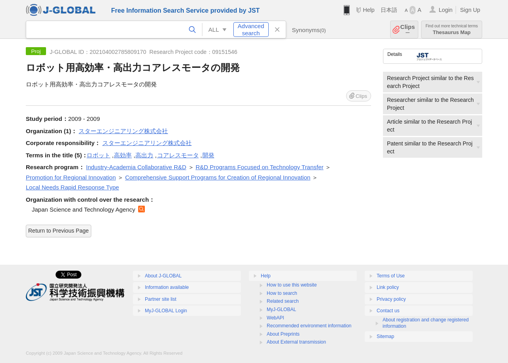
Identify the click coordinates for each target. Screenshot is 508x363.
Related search (283, 301)
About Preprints (283, 334)
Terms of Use (391, 276)
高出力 (144, 155)
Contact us (388, 310)
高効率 (123, 155)
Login (445, 10)
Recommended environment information (309, 326)
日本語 (389, 10)
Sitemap (385, 336)
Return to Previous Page (58, 230)
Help (368, 10)
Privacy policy (391, 299)
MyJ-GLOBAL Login (166, 310)
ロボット (98, 155)
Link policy (388, 287)
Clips (407, 29)
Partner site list (160, 299)
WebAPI (275, 318)
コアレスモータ (178, 155)
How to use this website (292, 285)
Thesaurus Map (451, 29)
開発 (208, 155)
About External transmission (296, 342)
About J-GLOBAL (163, 276)
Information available (167, 287)
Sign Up (470, 10)
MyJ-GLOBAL (281, 309)
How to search (282, 293)
